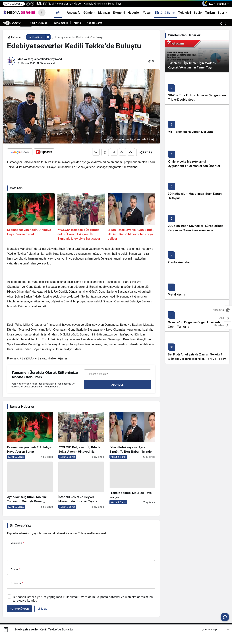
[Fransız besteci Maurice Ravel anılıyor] (132, 484)
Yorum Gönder (19, 607)
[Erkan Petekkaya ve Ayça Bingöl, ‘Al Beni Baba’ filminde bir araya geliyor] (131, 216)
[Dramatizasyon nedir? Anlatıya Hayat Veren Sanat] (31, 216)
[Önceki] (28, 3)
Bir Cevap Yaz (20, 524)
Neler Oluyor (12, 22)
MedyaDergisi (27, 59)
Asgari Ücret (94, 22)
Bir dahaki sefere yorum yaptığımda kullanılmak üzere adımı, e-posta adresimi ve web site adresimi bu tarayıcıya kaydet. (83, 597)
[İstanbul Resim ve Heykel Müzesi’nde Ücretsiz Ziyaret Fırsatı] (81, 484)
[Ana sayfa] (57, 12)
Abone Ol (117, 383)
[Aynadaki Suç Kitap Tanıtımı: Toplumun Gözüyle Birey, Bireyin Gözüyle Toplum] (30, 484)
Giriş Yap (43, 607)
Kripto (77, 22)
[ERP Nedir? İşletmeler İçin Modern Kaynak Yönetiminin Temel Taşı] (197, 56)
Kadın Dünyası (39, 22)
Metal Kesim (176, 294)
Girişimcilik (61, 22)
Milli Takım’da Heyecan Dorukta (190, 132)
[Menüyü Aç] (41, 12)
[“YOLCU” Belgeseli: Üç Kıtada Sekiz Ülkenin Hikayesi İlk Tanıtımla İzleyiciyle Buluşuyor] (81, 216)
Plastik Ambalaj (179, 262)
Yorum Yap (209, 629)
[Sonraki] (32, 3)
